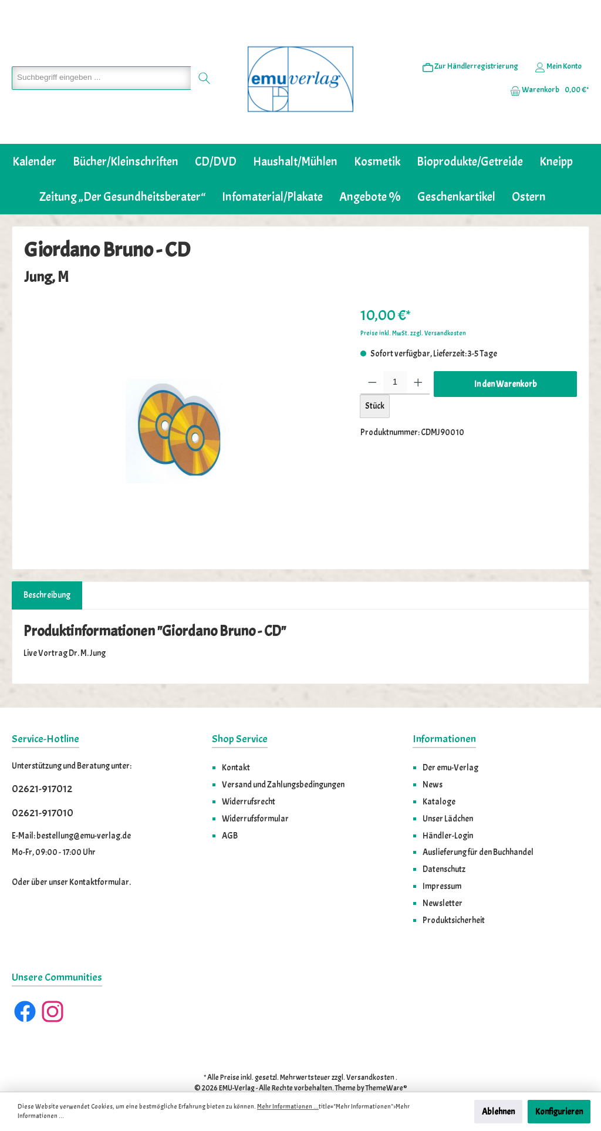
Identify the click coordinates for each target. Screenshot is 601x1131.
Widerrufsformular (255, 792)
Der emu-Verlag (450, 741)
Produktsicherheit (454, 894)
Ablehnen (498, 1111)
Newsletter (442, 877)
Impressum (442, 860)
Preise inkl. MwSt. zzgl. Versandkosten (413, 307)
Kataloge (439, 775)
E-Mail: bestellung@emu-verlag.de (71, 810)
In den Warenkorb (505, 358)
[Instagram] (52, 985)
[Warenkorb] (545, 77)
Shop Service (240, 713)
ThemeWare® (386, 1063)
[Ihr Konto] (558, 53)
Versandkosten (370, 1051)
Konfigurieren (559, 1111)
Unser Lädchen (448, 792)
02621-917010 (42, 787)
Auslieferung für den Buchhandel (478, 826)
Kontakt (236, 741)
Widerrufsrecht (248, 775)
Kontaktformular (99, 856)
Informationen (444, 713)
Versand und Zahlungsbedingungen (283, 758)
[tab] (47, 570)
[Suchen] (198, 65)
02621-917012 (42, 763)
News (433, 758)
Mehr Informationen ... (288, 1106)
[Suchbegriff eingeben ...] (98, 65)
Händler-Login (448, 810)
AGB (230, 810)
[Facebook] (25, 985)
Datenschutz (444, 843)
